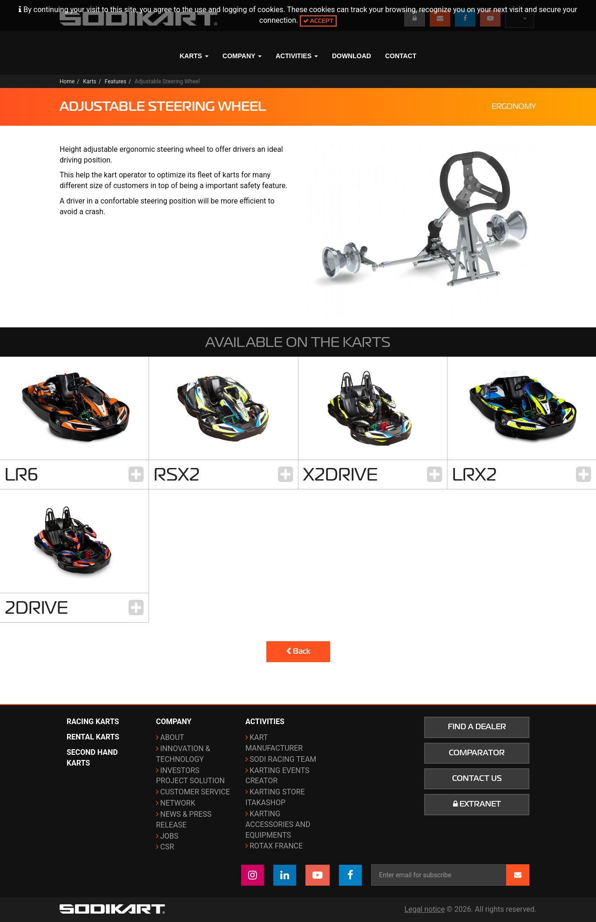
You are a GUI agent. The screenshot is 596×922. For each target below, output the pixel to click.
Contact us (477, 778)
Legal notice (425, 909)
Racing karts (93, 721)
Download (351, 56)
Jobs (169, 836)
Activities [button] (297, 56)
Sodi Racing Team (283, 759)
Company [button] (242, 56)
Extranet (477, 804)
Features (115, 81)
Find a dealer (477, 727)
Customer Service (195, 791)
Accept (318, 20)
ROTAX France (276, 845)
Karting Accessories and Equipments (277, 824)
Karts (89, 81)
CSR (167, 846)
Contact (400, 56)
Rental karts (93, 736)
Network (177, 803)
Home (67, 81)
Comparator (477, 753)
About (172, 737)
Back (298, 651)
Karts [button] (194, 56)
